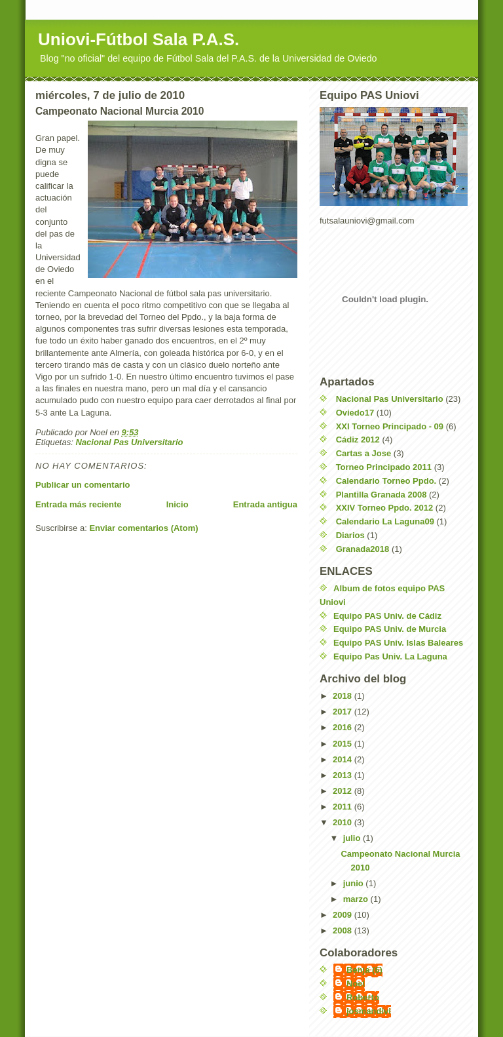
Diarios (350, 535)
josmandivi (368, 1011)
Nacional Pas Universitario (129, 442)
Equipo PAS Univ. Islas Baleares (398, 643)
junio (354, 883)
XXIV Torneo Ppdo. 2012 (385, 508)
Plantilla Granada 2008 (381, 494)
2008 (343, 930)
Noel (355, 983)
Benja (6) (364, 970)
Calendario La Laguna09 (385, 521)
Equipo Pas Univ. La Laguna (390, 656)
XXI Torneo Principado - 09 (389, 426)
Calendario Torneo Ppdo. (386, 481)
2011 (343, 807)
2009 (343, 915)
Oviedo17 (355, 413)
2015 (343, 744)
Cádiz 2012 (358, 439)
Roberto (362, 997)
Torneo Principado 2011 (384, 467)
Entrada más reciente (78, 504)
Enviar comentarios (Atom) (143, 528)
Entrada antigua (265, 504)
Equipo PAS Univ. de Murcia (389, 629)
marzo (357, 899)
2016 (343, 727)
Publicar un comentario (82, 485)
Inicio (177, 504)
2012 (343, 791)
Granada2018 (363, 549)
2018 (343, 696)
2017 (343, 711)
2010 (343, 822)
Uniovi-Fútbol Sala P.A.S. (138, 39)
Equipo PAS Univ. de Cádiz (387, 616)
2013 (343, 775)
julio (353, 838)
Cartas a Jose (364, 453)
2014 (343, 759)
